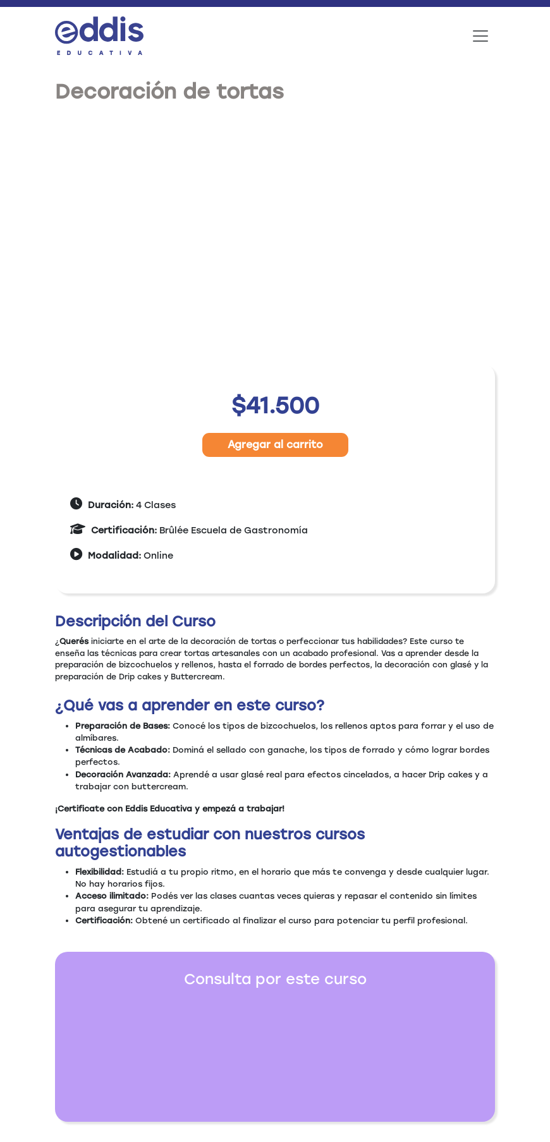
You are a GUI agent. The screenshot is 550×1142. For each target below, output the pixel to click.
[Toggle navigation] (480, 36)
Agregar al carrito (275, 445)
